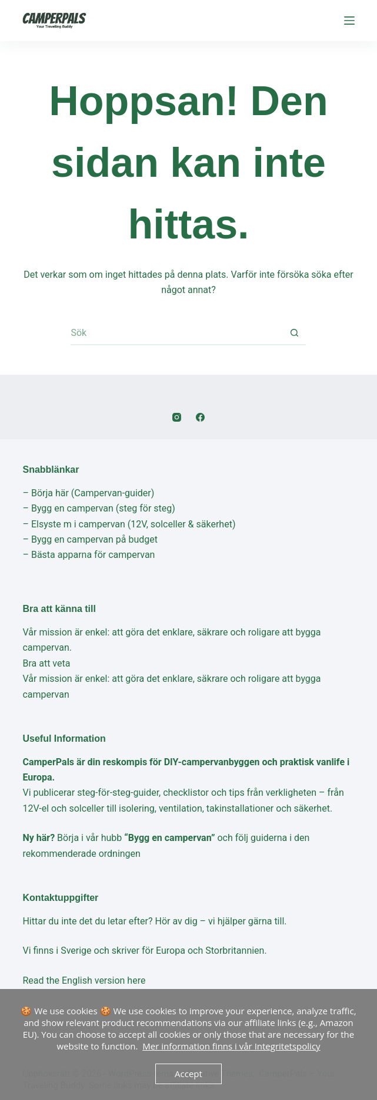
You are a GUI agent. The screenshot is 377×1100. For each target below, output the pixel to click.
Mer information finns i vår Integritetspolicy (231, 1046)
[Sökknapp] (294, 333)
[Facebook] (200, 417)
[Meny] (349, 20)
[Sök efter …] (176, 333)
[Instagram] (176, 417)
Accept (188, 1073)
